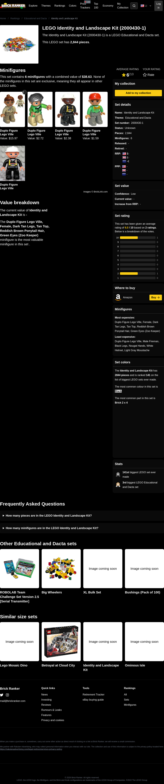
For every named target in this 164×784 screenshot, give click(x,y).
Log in (158, 5)
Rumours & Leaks (51, 710)
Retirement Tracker (93, 694)
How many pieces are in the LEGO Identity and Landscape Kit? (49, 515)
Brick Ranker (10, 688)
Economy (108, 5)
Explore (33, 5)
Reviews (46, 704)
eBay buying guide (93, 699)
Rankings (59, 5)
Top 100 (96, 5)
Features (46, 715)
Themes (46, 5)
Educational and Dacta (35, 18)
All (125, 694)
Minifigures (130, 704)
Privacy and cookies (52, 720)
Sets (126, 699)
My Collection (122, 5)
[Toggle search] (134, 5)
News (44, 694)
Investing (46, 699)
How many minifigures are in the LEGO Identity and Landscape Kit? (52, 528)
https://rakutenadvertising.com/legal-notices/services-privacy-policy (31, 749)
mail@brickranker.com (12, 701)
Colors (72, 5)
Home (3, 18)
